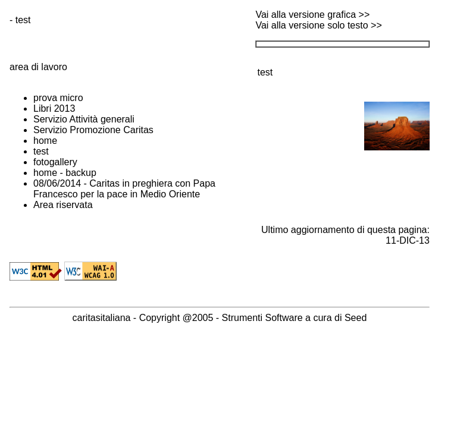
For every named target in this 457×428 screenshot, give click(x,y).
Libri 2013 (54, 108)
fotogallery (55, 162)
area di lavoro (38, 67)
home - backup (64, 173)
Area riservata (63, 205)
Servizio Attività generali (83, 119)
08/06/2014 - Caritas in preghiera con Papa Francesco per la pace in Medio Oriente (124, 188)
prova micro (58, 98)
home (45, 141)
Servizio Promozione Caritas (93, 130)
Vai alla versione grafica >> (312, 15)
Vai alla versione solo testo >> (318, 25)
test (41, 151)
